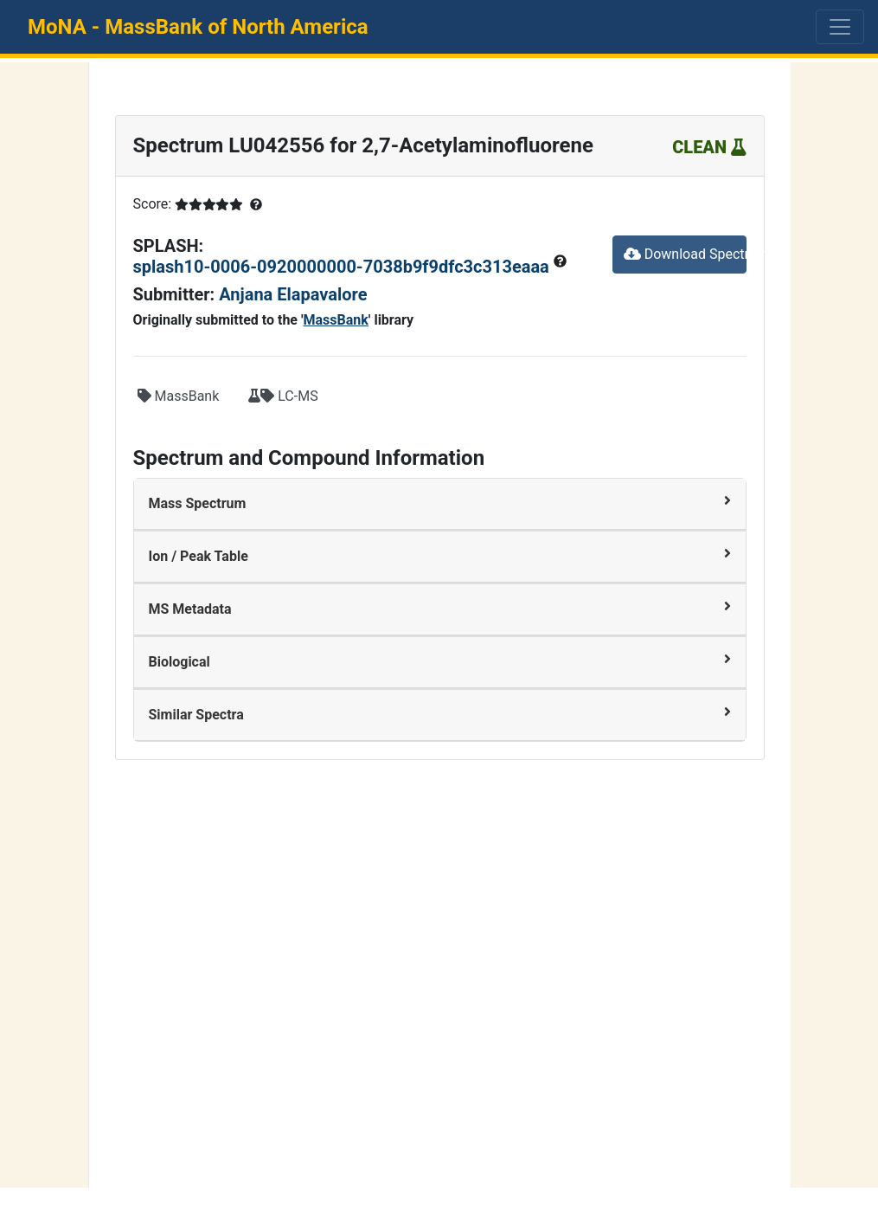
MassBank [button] (179, 396)
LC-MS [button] (282, 396)
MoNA (198, 27)
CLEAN (709, 147)
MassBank (336, 320)
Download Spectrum (685, 254)
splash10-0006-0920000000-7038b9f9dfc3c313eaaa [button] (343, 266)
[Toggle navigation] (840, 27)
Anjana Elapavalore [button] (293, 294)
